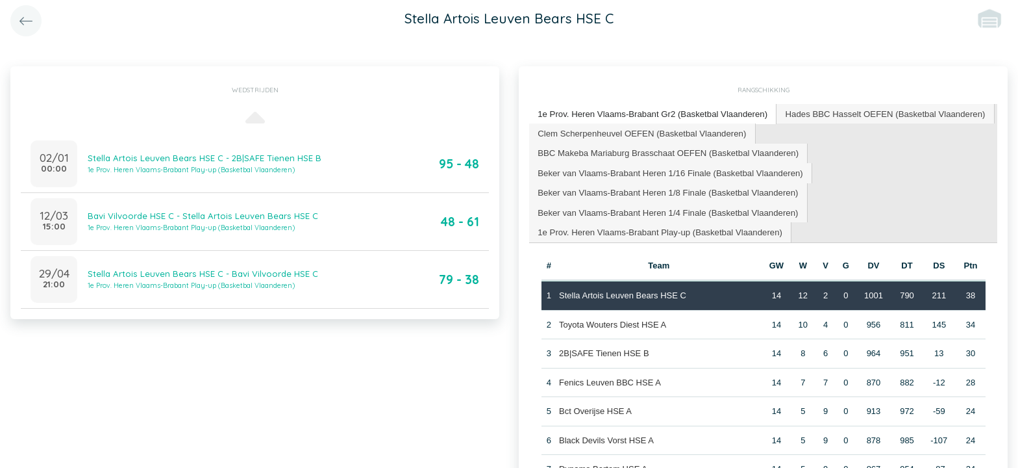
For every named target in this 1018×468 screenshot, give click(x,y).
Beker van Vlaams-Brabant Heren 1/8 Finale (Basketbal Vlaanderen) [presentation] (666, 191)
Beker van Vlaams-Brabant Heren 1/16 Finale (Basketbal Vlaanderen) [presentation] (668, 171)
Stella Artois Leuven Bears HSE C (622, 293)
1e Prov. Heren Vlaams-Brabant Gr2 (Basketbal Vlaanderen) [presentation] (651, 113)
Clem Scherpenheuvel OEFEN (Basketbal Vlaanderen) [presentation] (640, 132)
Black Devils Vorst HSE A (606, 438)
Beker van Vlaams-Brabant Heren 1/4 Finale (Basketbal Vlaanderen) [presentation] (666, 210)
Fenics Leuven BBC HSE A (610, 380)
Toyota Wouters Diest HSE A (612, 322)
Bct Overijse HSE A (595, 409)
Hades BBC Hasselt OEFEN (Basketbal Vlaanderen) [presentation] (879, 113)
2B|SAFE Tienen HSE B (604, 351)
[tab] (651, 114)
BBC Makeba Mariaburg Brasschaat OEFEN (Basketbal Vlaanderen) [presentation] (666, 152)
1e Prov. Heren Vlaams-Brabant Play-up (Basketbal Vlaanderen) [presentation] (658, 230)
